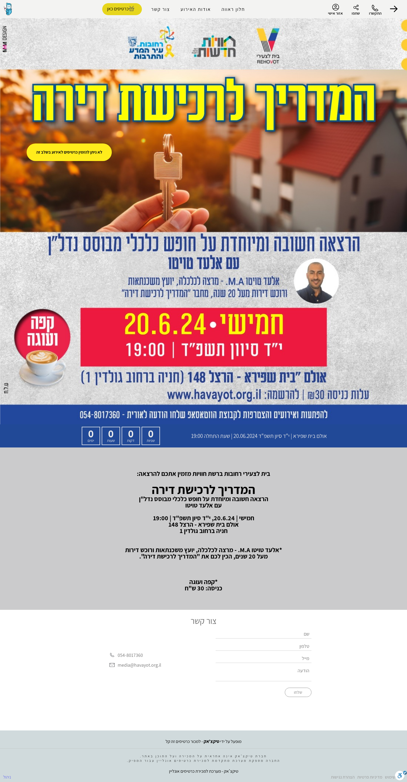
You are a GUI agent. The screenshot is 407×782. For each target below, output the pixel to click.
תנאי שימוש (394, 777)
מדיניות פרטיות (369, 777)
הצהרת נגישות (343, 777)
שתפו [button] (356, 13)
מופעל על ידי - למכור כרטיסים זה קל (203, 741)
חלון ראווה (233, 9)
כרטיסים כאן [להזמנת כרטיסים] (118, 9)
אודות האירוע (195, 9)
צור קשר (160, 9)
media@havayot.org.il (139, 665)
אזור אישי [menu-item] (335, 9)
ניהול (7, 777)
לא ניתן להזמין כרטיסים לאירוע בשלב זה (69, 152)
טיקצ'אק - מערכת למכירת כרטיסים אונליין (203, 771)
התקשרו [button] (375, 13)
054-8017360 (130, 655)
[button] (394, 9)
